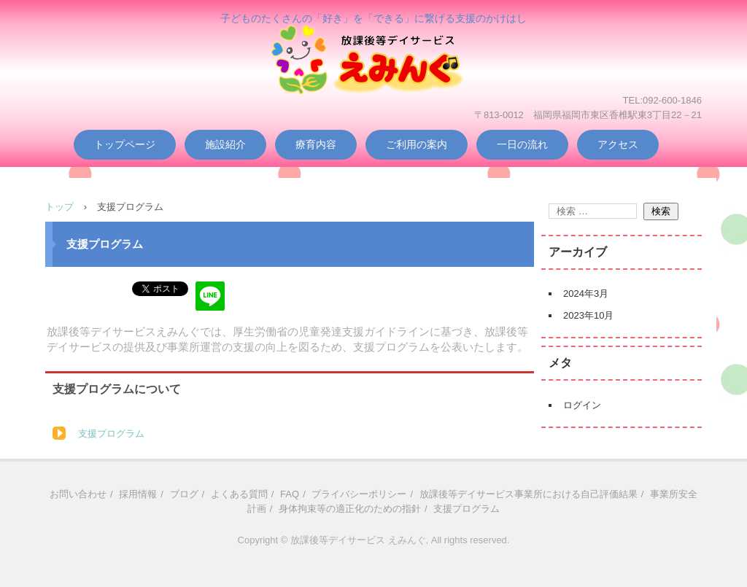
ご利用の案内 (416, 144)
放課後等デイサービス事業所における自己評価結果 (528, 494)
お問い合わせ (78, 494)
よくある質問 (239, 494)
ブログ (184, 494)
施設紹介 (225, 144)
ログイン (582, 405)
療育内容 (315, 144)
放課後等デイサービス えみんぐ (373, 81)
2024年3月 (585, 293)
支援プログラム (111, 433)
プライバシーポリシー (358, 494)
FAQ (289, 494)
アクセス (617, 144)
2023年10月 (588, 315)
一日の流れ (522, 144)
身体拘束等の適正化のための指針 (350, 508)
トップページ (124, 144)
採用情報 (138, 494)
